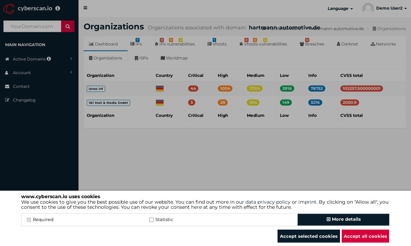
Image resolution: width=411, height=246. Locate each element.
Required (40, 219)
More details (344, 219)
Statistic (161, 219)
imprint (307, 202)
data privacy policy (267, 202)
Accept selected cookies (309, 236)
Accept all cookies (365, 236)
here (196, 207)
